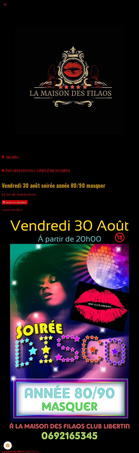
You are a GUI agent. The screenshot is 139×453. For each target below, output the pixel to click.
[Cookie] (8, 445)
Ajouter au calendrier (14, 202)
